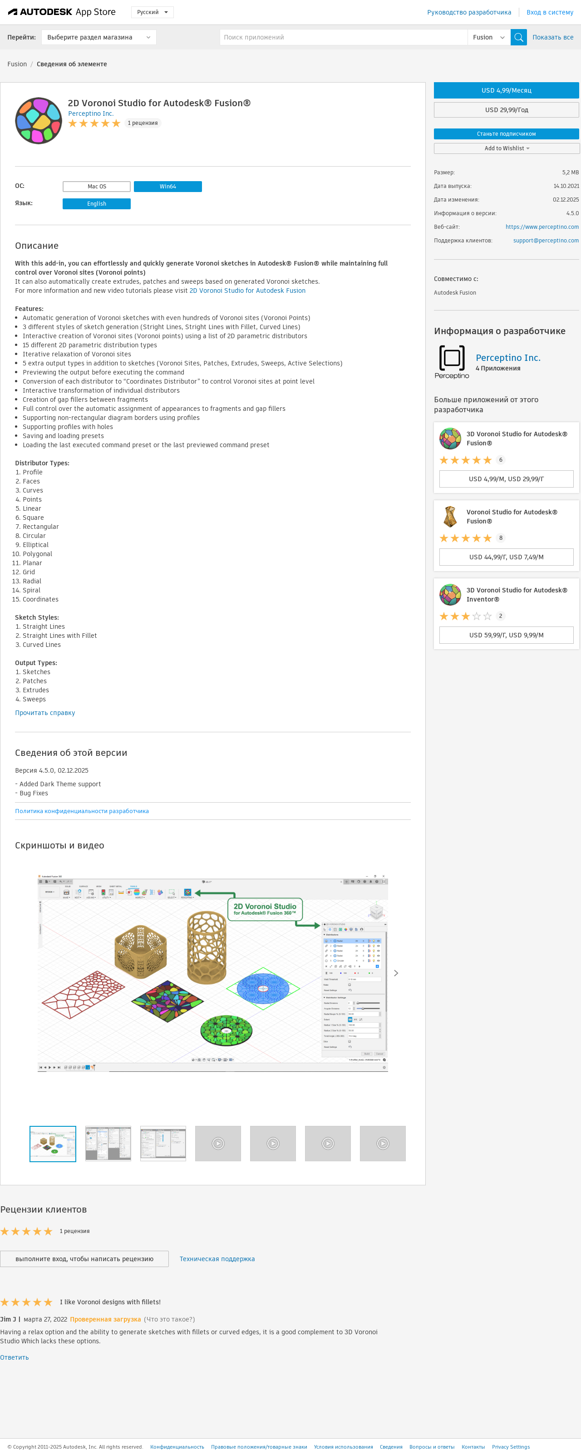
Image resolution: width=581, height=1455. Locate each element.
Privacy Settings (511, 1446)
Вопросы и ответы (432, 1446)
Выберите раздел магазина (90, 37)
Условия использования (343, 1446)
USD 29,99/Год (506, 109)
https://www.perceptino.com (542, 227)
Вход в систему (550, 12)
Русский (152, 12)
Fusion (17, 64)
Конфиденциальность (177, 1446)
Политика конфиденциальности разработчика (82, 811)
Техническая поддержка (217, 1258)
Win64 (168, 186)
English (96, 203)
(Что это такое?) (169, 1319)
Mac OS (97, 186)
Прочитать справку (45, 712)
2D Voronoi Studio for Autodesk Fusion (247, 290)
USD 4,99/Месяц (507, 90)
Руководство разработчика (469, 12)
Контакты (473, 1446)
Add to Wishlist (507, 148)
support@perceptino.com (546, 240)
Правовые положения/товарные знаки (259, 1446)
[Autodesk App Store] (62, 12)
